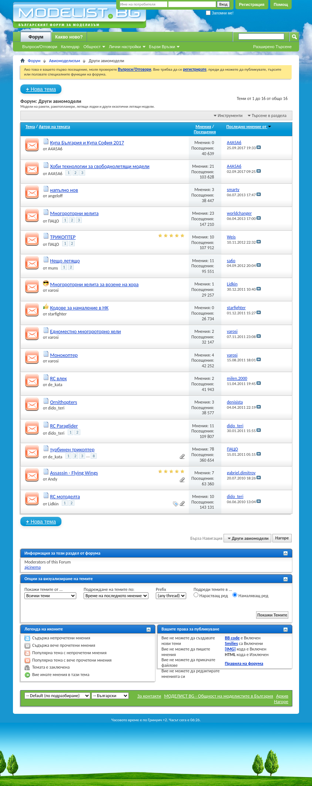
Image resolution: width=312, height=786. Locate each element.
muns (53, 268)
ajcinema (32, 567)
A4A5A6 (55, 148)
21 (211, 166)
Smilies (231, 643)
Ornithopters (63, 402)
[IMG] (230, 649)
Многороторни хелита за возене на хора (94, 284)
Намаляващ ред (250, 595)
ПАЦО (53, 221)
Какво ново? (69, 37)
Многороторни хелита (74, 213)
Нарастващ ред (211, 595)
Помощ (281, 4)
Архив (282, 696)
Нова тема (41, 89)
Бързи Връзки (162, 46)
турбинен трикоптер (72, 449)
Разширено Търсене (272, 46)
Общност (92, 46)
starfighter (57, 314)
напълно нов (64, 190)
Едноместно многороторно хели (85, 331)
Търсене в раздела (269, 115)
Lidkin (53, 503)
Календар (70, 46)
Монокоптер (64, 355)
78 (211, 449)
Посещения (205, 131)
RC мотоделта (65, 497)
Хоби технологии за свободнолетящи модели (100, 166)
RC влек (58, 378)
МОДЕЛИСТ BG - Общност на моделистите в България (218, 696)
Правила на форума (244, 663)
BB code (232, 637)
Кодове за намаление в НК (79, 308)
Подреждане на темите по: (109, 589)
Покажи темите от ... (43, 589)
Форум (35, 37)
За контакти (149, 696)
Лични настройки (125, 46)
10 (211, 237)
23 (211, 213)
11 (211, 260)
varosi (53, 290)
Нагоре (282, 538)
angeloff (55, 195)
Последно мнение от (249, 126)
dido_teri (56, 408)
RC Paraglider (64, 426)
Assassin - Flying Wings (74, 473)
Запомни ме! (219, 13)
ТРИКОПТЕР (63, 237)
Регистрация (252, 4)
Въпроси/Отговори (39, 46)
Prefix (161, 589)
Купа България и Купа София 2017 (87, 143)
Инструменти (230, 115)
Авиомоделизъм (64, 60)
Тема (30, 126)
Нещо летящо (65, 261)
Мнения (203, 126)
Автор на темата (54, 126)
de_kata (55, 384)
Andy (52, 479)
